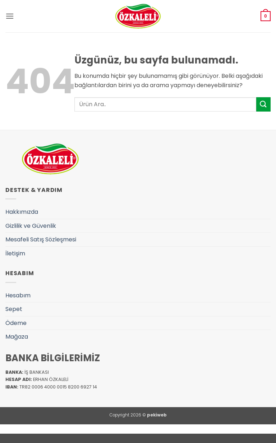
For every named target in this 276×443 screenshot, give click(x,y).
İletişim (15, 253)
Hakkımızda (21, 212)
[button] (9, 16)
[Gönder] (263, 104)
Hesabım (18, 295)
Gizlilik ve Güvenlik (30, 226)
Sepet (13, 309)
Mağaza (16, 337)
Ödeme (16, 323)
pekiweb (157, 415)
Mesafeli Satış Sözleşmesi (40, 239)
